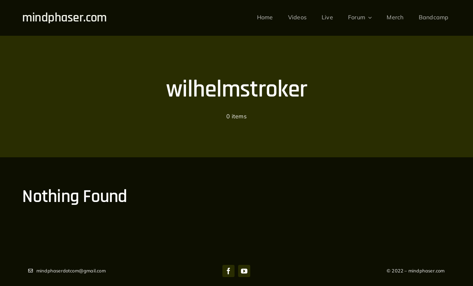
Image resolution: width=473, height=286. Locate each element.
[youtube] (244, 271)
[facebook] (228, 271)
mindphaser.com (64, 18)
